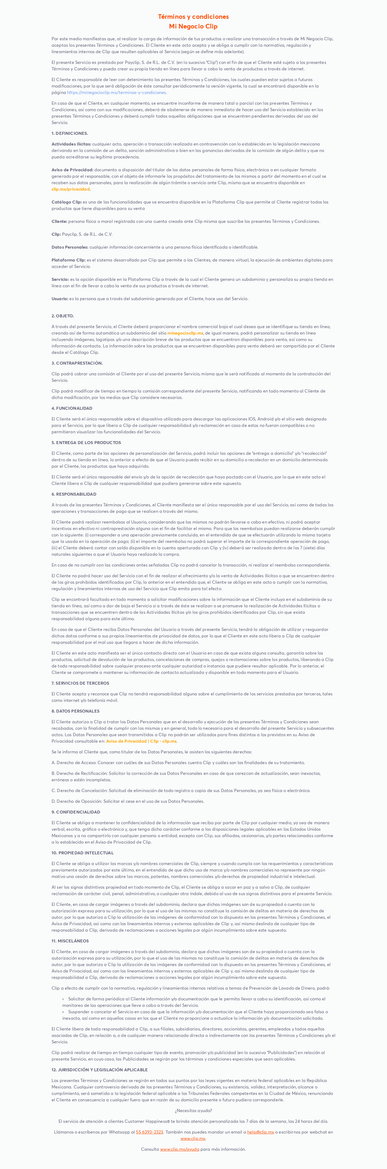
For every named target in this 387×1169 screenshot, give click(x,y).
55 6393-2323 (149, 1132)
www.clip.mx (193, 1138)
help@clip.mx (260, 1132)
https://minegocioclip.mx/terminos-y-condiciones (116, 92)
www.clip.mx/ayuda (179, 1149)
